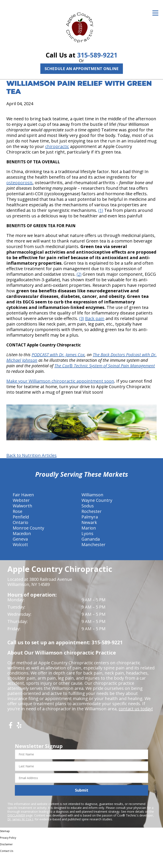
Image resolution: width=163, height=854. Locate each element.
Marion (89, 528)
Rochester (92, 511)
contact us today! (136, 709)
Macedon (22, 533)
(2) (79, 274)
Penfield (21, 517)
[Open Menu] (155, 13)
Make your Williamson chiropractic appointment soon (60, 381)
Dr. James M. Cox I (20, 819)
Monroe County (28, 528)
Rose (17, 511)
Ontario (20, 522)
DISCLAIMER (16, 815)
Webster (21, 500)
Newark (89, 522)
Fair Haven (23, 495)
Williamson (92, 495)
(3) (81, 318)
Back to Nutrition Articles (31, 455)
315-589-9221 (97, 55)
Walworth (22, 506)
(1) (100, 210)
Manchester (93, 544)
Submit (81, 790)
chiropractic (57, 146)
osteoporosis (19, 182)
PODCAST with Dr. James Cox (58, 354)
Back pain (94, 318)
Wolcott (20, 544)
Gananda (91, 539)
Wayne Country (97, 500)
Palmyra (90, 517)
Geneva (20, 539)
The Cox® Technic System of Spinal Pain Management (104, 366)
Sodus (88, 506)
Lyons (87, 533)
